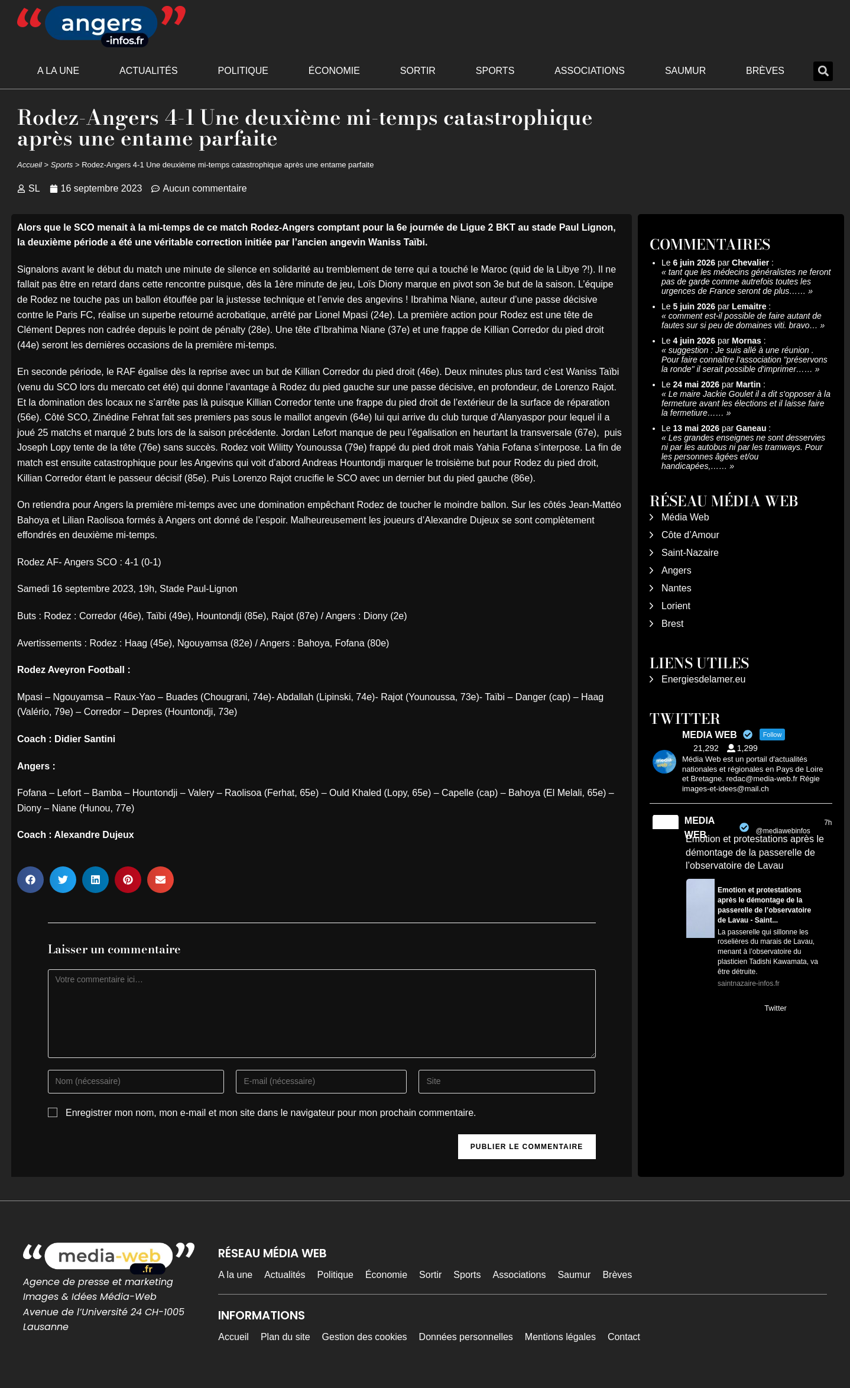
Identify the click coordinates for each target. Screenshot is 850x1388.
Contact (624, 1337)
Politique (243, 71)
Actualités (148, 71)
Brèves (765, 71)
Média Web (685, 517)
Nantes (676, 588)
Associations (589, 71)
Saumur (685, 71)
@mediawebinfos (783, 831)
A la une (58, 71)
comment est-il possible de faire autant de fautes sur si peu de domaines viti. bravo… (741, 320)
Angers (676, 570)
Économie (334, 71)
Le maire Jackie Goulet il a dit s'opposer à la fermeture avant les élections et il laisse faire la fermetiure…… (745, 403)
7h (828, 822)
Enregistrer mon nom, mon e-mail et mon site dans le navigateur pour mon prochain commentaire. (271, 1113)
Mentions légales (560, 1337)
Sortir (418, 71)
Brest (672, 624)
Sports (495, 71)
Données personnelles (466, 1337)
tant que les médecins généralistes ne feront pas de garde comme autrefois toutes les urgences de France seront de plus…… (745, 281)
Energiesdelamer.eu (703, 679)
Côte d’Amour (690, 535)
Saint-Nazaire (690, 553)
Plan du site (285, 1337)
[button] (823, 71)
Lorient (675, 606)
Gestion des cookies (364, 1337)
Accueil (29, 164)
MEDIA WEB (699, 828)
